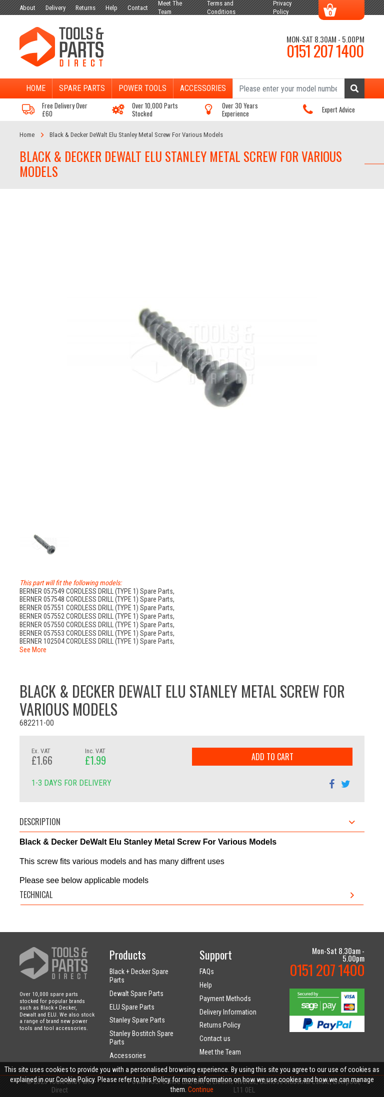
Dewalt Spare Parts (137, 994)
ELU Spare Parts (132, 1007)
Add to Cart (273, 757)
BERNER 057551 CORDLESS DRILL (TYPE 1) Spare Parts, (97, 608)
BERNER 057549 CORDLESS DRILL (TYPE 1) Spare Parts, (97, 591)
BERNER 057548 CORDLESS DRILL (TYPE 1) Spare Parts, (97, 599)
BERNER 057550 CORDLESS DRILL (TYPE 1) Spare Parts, (97, 625)
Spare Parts (82, 88)
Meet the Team (220, 1052)
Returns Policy (220, 1025)
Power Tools (142, 88)
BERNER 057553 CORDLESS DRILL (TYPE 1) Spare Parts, (97, 633)
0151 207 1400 (325, 50)
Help (206, 985)
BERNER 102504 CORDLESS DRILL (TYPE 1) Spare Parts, (97, 641)
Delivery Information (228, 1012)
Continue (201, 1090)
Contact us (215, 1039)
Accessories (203, 88)
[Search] (298, 88)
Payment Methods (225, 999)
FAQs (207, 972)
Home (36, 88)
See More (33, 650)
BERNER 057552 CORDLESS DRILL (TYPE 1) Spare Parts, (97, 616)
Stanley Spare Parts (137, 1020)
